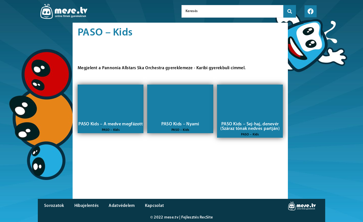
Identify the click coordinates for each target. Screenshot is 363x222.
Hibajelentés (86, 206)
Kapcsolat (154, 206)
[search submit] (289, 11)
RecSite (206, 217)
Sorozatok (54, 206)
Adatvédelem (122, 206)
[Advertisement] (36, 108)
